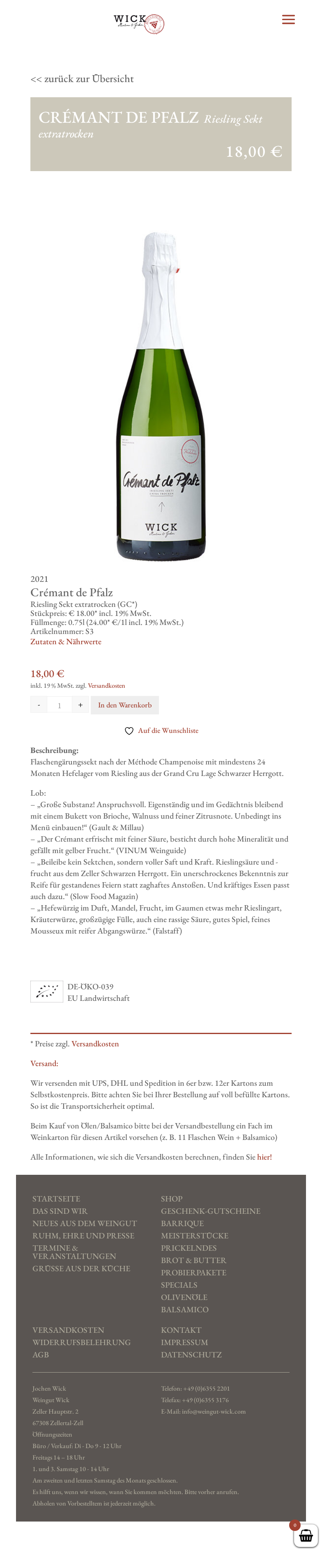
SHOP (171, 1199)
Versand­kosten (68, 1330)
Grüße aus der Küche (81, 1268)
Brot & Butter (194, 1260)
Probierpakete (193, 1272)
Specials (179, 1285)
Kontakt (181, 1330)
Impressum (184, 1342)
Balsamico (185, 1309)
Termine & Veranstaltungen (74, 1252)
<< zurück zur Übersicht (82, 78)
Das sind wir (60, 1211)
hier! (264, 1156)
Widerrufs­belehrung (81, 1342)
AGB (40, 1354)
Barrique (182, 1223)
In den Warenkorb (125, 704)
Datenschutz (191, 1354)
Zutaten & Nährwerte (65, 641)
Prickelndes (189, 1248)
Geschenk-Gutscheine (210, 1211)
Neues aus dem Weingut (84, 1223)
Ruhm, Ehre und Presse (83, 1235)
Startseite (56, 1199)
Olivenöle (184, 1297)
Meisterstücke (194, 1235)
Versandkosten (106, 685)
